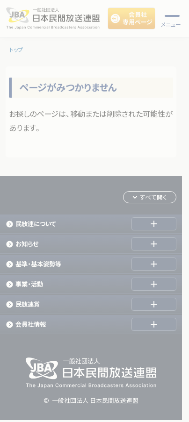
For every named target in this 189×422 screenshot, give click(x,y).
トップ (16, 49)
